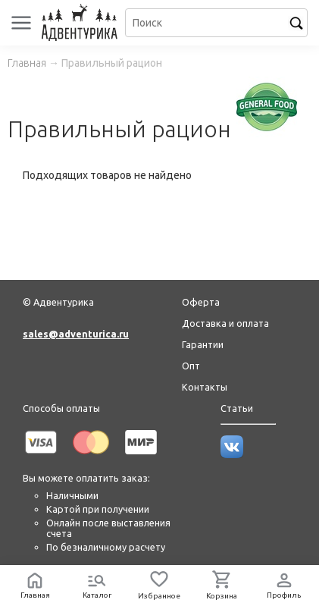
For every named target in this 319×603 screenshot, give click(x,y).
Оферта (201, 302)
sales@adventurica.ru (76, 333)
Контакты (204, 387)
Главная (27, 63)
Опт (191, 365)
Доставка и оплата (225, 323)
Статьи (236, 408)
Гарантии (203, 344)
